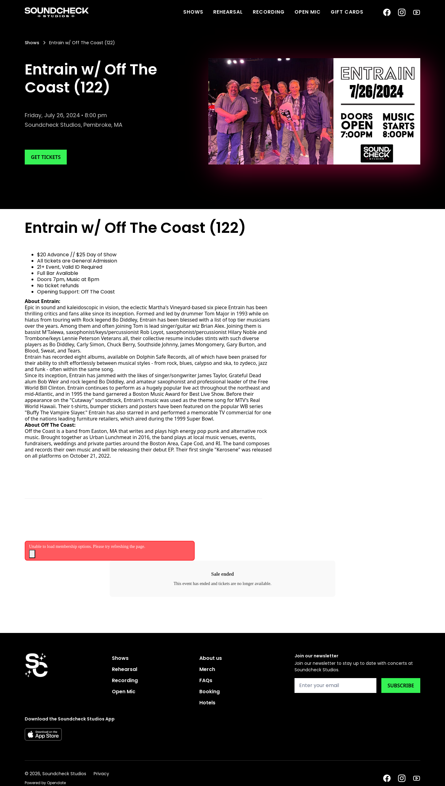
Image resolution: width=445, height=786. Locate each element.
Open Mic (308, 11)
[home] (57, 12)
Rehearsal (228, 11)
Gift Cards (347, 11)
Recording (269, 11)
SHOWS (193, 11)
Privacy (101, 774)
